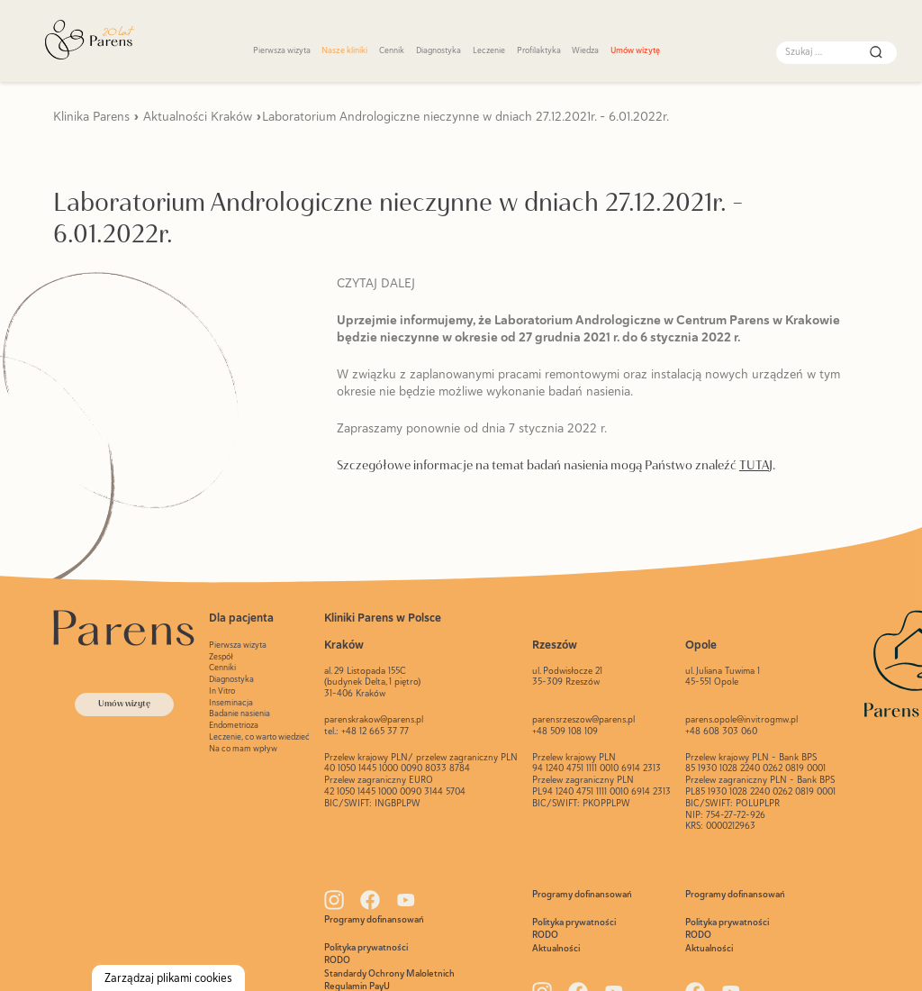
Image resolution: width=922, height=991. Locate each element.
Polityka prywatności (366, 947)
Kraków (344, 644)
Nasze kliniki (344, 50)
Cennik (391, 50)
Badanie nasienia (239, 713)
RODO (337, 960)
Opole (701, 644)
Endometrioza (233, 725)
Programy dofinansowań (374, 919)
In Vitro (222, 690)
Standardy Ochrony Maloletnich (389, 973)
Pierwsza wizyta (282, 50)
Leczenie (489, 50)
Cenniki (222, 667)
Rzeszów (554, 644)
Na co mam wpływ (243, 748)
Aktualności (556, 948)
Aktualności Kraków (197, 116)
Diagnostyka (438, 50)
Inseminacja (231, 702)
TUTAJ (756, 465)
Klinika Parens (91, 116)
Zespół (221, 656)
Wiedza (585, 50)
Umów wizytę (635, 50)
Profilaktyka (539, 50)
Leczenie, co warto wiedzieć (259, 736)
